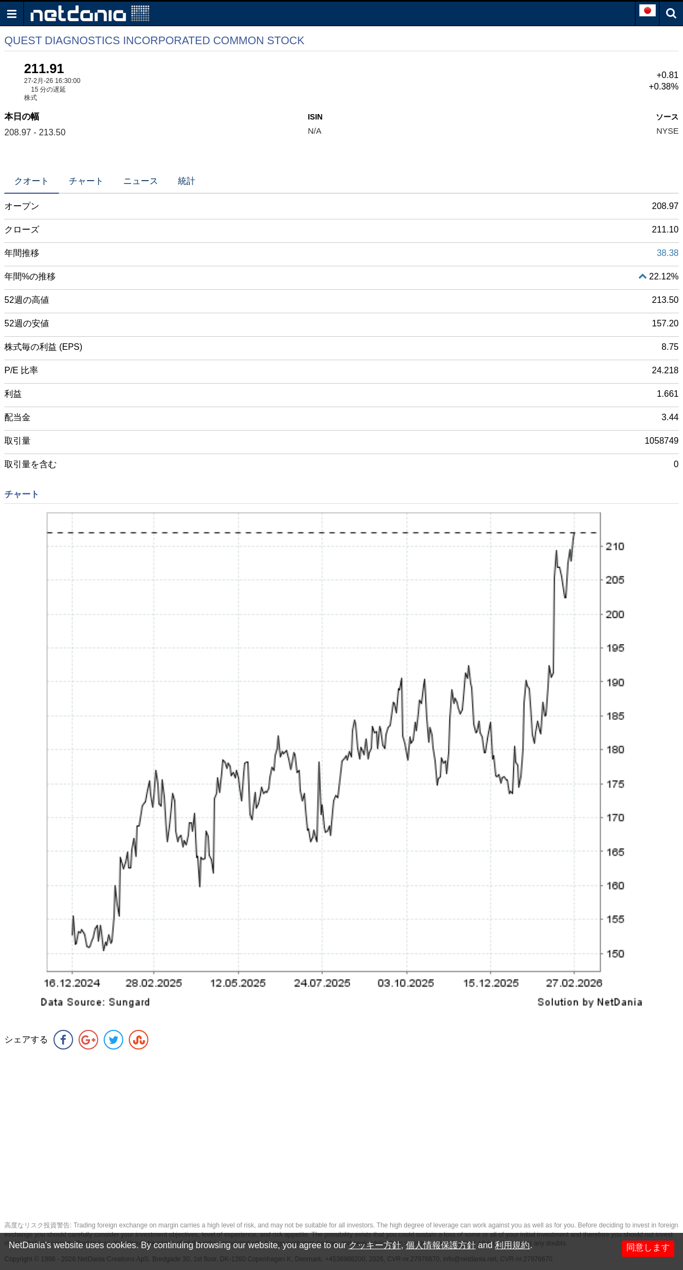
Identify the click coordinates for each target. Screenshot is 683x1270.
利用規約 (512, 1245)
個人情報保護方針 (441, 1245)
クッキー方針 (375, 1245)
